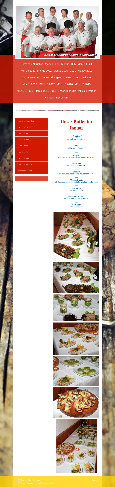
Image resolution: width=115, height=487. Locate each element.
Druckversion (25, 480)
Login (94, 480)
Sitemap (36, 480)
